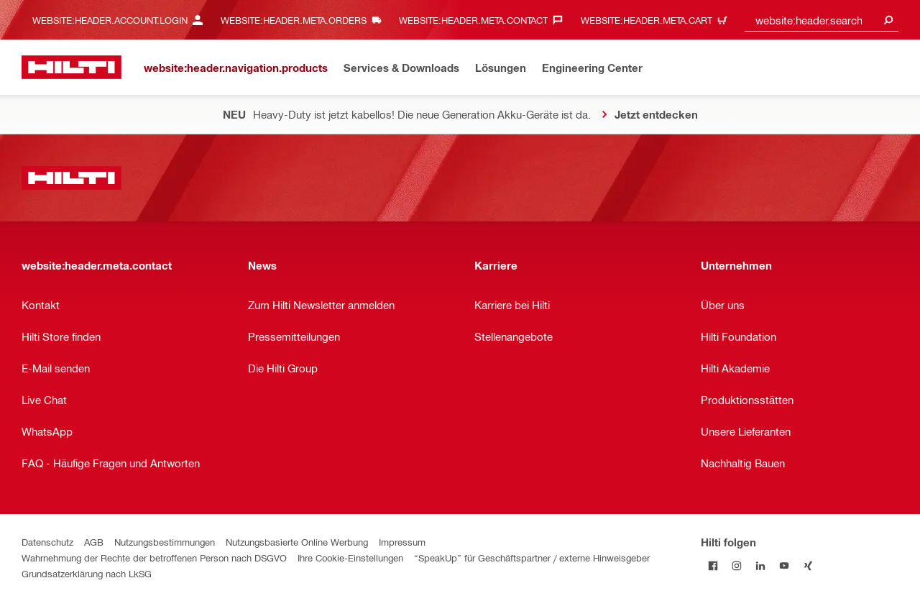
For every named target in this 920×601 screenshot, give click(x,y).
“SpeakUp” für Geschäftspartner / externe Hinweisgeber (532, 557)
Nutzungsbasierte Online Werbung (297, 541)
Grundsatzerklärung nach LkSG (87, 573)
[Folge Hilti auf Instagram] (736, 565)
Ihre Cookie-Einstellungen (350, 557)
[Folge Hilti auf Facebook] (712, 565)
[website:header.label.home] (71, 67)
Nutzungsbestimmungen (164, 541)
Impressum (402, 541)
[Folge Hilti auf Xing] (807, 565)
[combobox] (821, 20)
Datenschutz (47, 541)
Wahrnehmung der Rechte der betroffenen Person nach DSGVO (154, 557)
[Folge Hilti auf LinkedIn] (760, 565)
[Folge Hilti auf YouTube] (784, 565)
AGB (94, 541)
